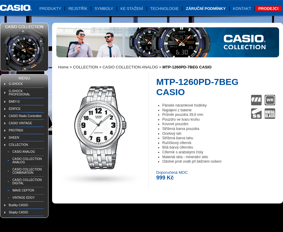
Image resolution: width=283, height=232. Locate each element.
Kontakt (242, 8)
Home (63, 67)
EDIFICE (14, 108)
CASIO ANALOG (23, 151)
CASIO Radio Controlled (25, 116)
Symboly (104, 8)
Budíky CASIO (18, 205)
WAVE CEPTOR (23, 190)
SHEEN (14, 137)
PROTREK (16, 130)
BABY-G (14, 101)
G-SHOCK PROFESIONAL (19, 92)
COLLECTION (18, 144)
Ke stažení (131, 8)
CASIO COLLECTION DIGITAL (27, 181)
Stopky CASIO (18, 212)
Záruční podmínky (205, 8)
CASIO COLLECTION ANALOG (27, 160)
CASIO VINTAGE (20, 123)
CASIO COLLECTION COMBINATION (27, 171)
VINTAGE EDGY (23, 197)
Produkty (50, 8)
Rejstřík (77, 8)
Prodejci (268, 8)
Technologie (164, 8)
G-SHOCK (16, 84)
